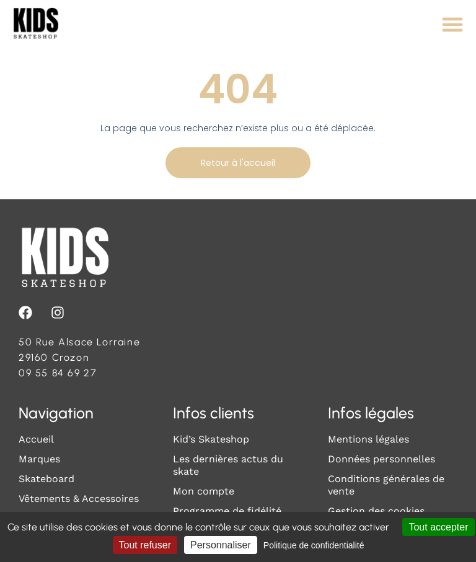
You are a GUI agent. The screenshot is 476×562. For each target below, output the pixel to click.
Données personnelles (381, 459)
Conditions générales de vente (386, 485)
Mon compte (203, 491)
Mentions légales (368, 439)
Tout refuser (145, 545)
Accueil (36, 439)
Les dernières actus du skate (228, 465)
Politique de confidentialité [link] (313, 545)
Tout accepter (438, 527)
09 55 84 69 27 (58, 373)
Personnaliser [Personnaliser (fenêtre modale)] (220, 545)
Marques (39, 459)
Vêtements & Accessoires (79, 498)
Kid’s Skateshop (211, 439)
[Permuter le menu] (452, 24)
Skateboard (46, 479)
